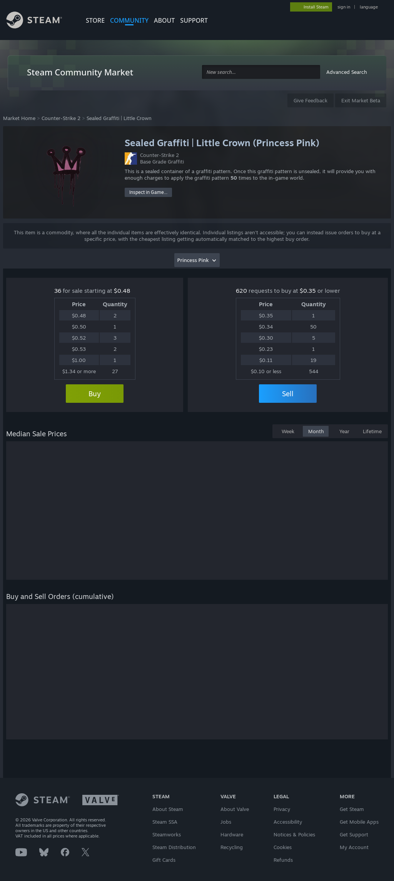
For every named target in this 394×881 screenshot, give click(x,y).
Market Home (19, 118)
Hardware (231, 834)
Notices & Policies (294, 834)
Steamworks (166, 834)
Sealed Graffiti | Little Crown (119, 118)
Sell (288, 393)
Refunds (283, 860)
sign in (343, 7)
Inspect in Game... (148, 192)
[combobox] (261, 72)
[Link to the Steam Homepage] (40, 21)
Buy (94, 393)
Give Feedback (310, 100)
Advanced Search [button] (346, 72)
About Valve (234, 809)
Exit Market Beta (360, 100)
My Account (354, 847)
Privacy (282, 809)
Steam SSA (164, 822)
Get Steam (352, 809)
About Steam (167, 809)
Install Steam (316, 7)
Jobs (225, 822)
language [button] (369, 7)
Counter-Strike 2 (61, 118)
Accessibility (288, 822)
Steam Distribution (174, 847)
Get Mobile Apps (359, 822)
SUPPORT (194, 20)
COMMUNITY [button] (129, 20)
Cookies (283, 847)
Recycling (231, 847)
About (164, 20)
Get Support (354, 834)
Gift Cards (163, 860)
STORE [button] (95, 20)
